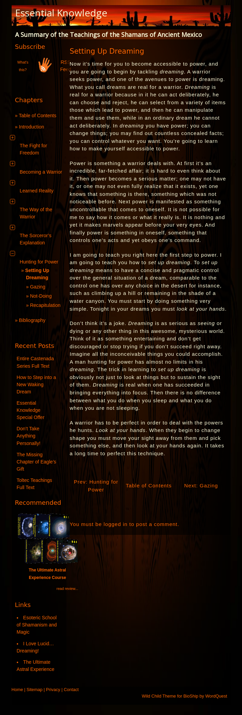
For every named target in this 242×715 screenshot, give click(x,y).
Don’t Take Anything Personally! (29, 436)
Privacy (53, 689)
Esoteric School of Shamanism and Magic (37, 625)
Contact (71, 689)
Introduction (31, 127)
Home (17, 689)
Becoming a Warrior (41, 172)
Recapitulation (45, 305)
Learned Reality (37, 190)
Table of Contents (37, 115)
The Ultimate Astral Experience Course (47, 570)
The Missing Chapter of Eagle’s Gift (36, 462)
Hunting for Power (39, 262)
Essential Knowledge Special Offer (30, 410)
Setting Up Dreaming (107, 51)
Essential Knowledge (61, 12)
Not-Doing (41, 296)
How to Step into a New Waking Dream (36, 384)
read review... (67, 588)
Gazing (38, 286)
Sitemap (34, 689)
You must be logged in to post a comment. (124, 524)
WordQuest (216, 696)
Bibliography (32, 320)
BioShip (191, 696)
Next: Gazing (201, 485)
